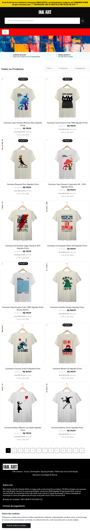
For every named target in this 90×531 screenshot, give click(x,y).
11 (69, 451)
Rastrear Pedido (47, 472)
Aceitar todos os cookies (16, 526)
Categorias (80, 68)
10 (63, 451)
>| (81, 451)
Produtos (63, 68)
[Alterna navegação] (5, 32)
